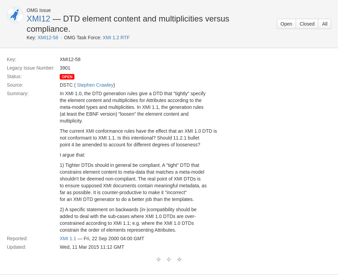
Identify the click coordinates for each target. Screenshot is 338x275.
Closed (307, 24)
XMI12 (38, 18)
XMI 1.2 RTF (116, 37)
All (324, 24)
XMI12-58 (48, 37)
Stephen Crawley (95, 85)
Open (286, 24)
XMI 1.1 (68, 238)
